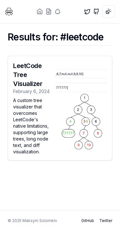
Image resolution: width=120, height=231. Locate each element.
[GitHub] (96, 11)
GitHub (87, 220)
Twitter (105, 220)
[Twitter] (87, 11)
